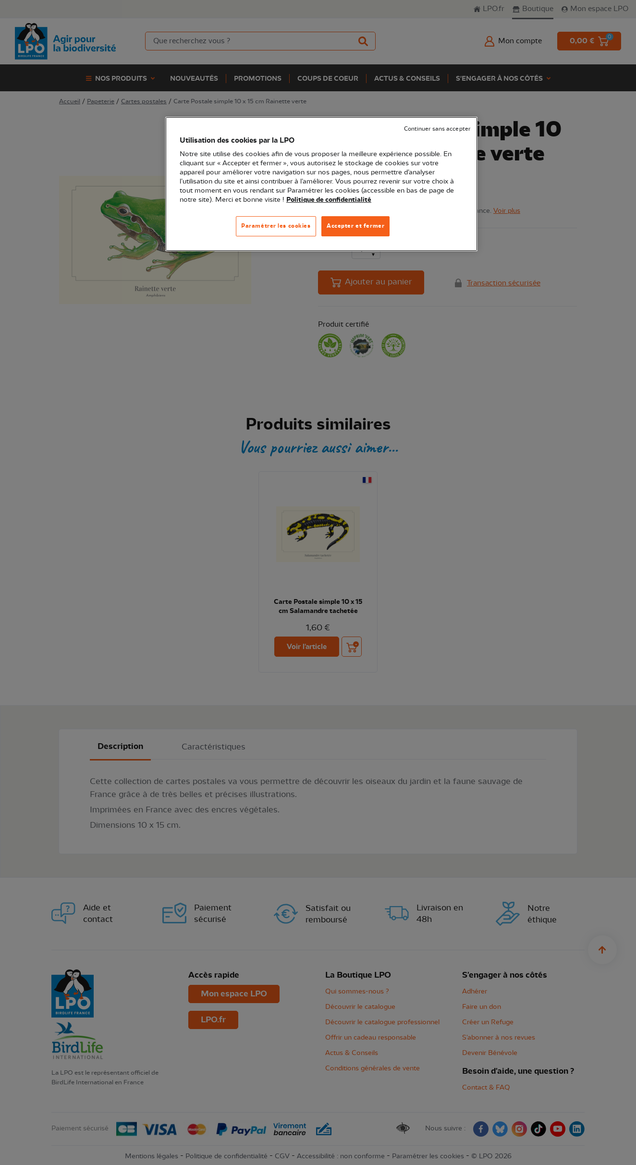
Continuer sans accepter (437, 129)
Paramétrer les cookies (276, 225)
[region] (321, 184)
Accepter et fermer (355, 225)
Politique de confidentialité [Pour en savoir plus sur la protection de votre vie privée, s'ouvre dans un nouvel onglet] (328, 200)
